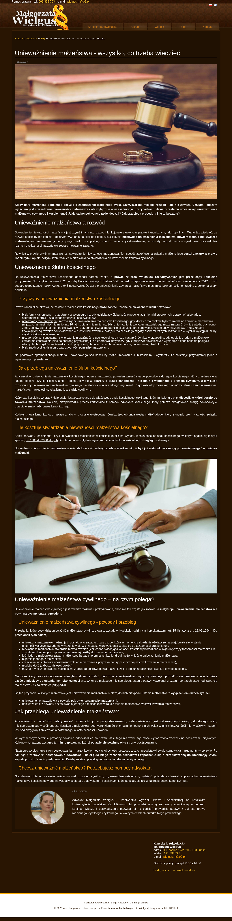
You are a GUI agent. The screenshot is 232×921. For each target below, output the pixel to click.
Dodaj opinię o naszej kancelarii (174, 870)
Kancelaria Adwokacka (102, 26)
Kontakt (207, 26)
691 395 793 (47, 1)
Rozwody (123, 902)
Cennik (159, 26)
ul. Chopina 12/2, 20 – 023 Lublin (183, 850)
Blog (183, 26)
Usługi (135, 26)
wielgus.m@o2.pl (78, 1)
